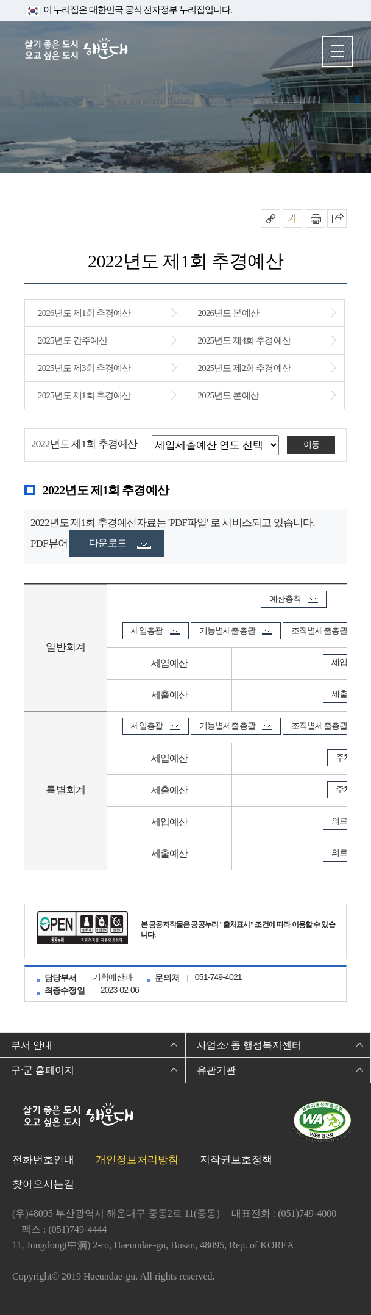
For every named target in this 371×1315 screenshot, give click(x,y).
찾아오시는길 (43, 1184)
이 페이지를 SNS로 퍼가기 (337, 218)
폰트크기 (292, 218)
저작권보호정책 (236, 1159)
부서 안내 (31, 1045)
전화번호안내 (43, 1159)
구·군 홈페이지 (42, 1070)
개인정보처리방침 (137, 1159)
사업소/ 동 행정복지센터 (249, 1045)
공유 (270, 218)
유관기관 (216, 1070)
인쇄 (315, 218)
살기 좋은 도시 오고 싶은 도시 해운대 (76, 50)
